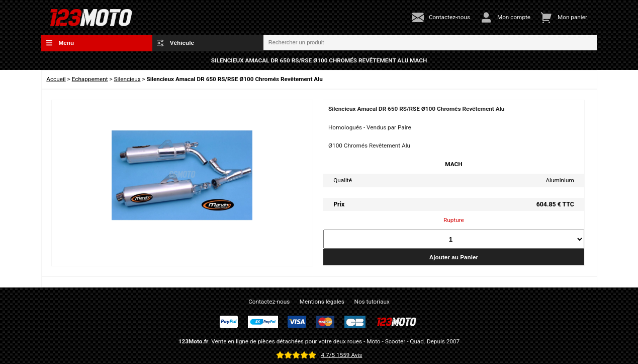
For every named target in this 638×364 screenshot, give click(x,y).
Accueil (55, 79)
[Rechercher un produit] (430, 43)
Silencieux (127, 79)
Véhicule (175, 42)
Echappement (90, 79)
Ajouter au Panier (453, 257)
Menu (60, 42)
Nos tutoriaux (372, 301)
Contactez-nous (269, 301)
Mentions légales (322, 301)
